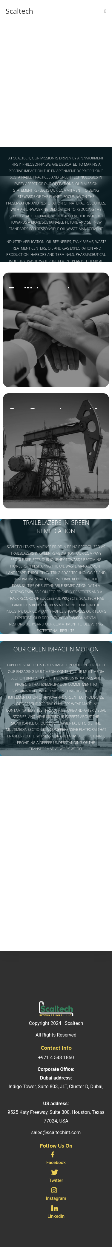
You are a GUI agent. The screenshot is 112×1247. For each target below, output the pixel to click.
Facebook (56, 1162)
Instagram (56, 1198)
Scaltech (19, 11)
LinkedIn (56, 1216)
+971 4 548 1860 (56, 1057)
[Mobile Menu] (105, 11)
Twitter (56, 1180)
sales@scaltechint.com (56, 1132)
